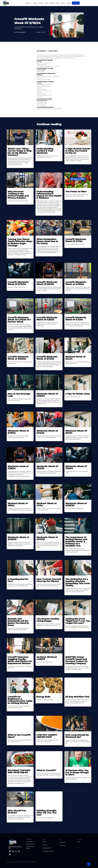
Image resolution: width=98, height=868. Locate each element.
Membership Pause (46, 848)
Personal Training (30, 844)
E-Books (63, 3)
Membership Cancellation (48, 851)
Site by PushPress (31, 861)
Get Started (76, 3)
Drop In (35, 3)
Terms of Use (62, 845)
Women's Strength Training (30, 847)
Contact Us (44, 844)
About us (52, 3)
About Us (44, 841)
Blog (57, 3)
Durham (78, 841)
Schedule (41, 3)
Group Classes (29, 841)
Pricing (46, 3)
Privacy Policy (62, 842)
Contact (69, 3)
